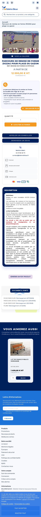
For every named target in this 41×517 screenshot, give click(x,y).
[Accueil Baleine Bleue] (18, 8)
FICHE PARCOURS (10, 298)
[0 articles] (12, 3)
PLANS (6, 306)
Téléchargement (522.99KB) (24, 303)
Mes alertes (5, 482)
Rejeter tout (20, 513)
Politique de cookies (7, 504)
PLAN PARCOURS (9, 303)
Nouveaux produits (8, 434)
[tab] (20, 291)
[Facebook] (37, 2)
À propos (4, 450)
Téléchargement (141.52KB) (17, 306)
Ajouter (23, 378)
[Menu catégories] (37, 8)
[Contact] (3, 2)
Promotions (5, 431)
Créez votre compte (8, 479)
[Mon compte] (7, 2)
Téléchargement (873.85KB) (25, 298)
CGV (2, 455)
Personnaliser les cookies (22, 504)
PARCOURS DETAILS (10, 301)
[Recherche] (20, 15)
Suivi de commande (8, 473)
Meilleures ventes (7, 437)
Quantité (9, 116)
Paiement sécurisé (7, 452)
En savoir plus (30, 108)
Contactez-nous (7, 466)
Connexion (5, 476)
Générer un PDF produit (20, 277)
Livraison (4, 444)
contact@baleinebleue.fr (20, 155)
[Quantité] (20, 120)
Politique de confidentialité (10, 458)
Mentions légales (7, 447)
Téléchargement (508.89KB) (27, 301)
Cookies (4, 461)
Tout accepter (20, 508)
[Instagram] (33, 2)
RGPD (3, 463)
